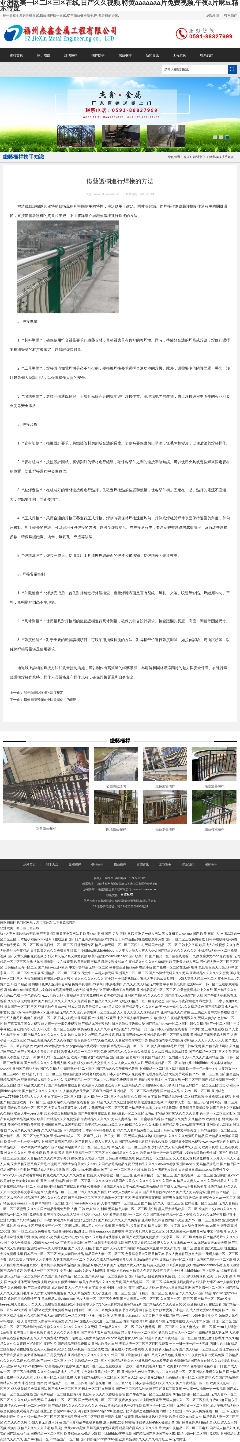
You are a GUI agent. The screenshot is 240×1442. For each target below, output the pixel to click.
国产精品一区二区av (209, 1299)
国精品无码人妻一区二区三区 (128, 1046)
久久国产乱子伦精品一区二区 (62, 1276)
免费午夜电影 (81, 984)
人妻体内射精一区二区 (69, 1259)
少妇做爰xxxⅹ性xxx (45, 1242)
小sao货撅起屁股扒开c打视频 (120, 1405)
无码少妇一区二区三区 (192, 1405)
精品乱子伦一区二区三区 (44, 1074)
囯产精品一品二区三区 (71, 1315)
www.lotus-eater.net (106, 194)
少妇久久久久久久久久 (87, 978)
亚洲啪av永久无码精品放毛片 (197, 1164)
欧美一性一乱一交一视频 (22, 1141)
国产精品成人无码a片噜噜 (46, 1169)
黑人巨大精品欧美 (92, 1338)
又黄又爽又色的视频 (166, 1355)
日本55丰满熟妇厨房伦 (151, 1417)
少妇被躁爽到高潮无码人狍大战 (62, 990)
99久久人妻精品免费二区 (134, 1130)
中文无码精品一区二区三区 (87, 1360)
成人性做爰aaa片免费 (205, 1310)
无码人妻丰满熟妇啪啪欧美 (147, 1136)
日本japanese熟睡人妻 (99, 1130)
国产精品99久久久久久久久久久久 (73, 1405)
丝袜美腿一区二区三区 (201, 1203)
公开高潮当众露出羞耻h (104, 1186)
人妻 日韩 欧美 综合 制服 (89, 1209)
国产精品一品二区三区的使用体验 (24, 1136)
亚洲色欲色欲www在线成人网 (59, 1007)
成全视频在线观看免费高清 (19, 1411)
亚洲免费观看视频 (218, 1096)
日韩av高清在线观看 (120, 1158)
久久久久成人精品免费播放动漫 (109, 1259)
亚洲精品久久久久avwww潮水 (153, 1164)
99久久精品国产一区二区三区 (210, 1023)
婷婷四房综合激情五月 (24, 1299)
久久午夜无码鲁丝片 (22, 1001)
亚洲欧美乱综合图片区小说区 (163, 1220)
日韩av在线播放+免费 (221, 939)
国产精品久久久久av (103, 1001)
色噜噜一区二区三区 (116, 1198)
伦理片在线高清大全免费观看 (167, 1074)
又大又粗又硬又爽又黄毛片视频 (34, 1164)
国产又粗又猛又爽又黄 (165, 1389)
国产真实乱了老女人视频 (22, 1023)
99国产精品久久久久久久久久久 (44, 1035)
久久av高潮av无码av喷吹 (169, 1051)
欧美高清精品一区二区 (125, 1214)
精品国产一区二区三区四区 (68, 1383)
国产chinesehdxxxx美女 (82, 1203)
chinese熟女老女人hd (122, 1338)
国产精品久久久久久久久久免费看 (62, 1001)
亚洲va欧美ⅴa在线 (104, 1344)
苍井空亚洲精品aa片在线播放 (130, 967)
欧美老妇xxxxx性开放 (31, 1181)
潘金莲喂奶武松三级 (209, 1248)
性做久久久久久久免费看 (62, 1332)
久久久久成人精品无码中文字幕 (146, 984)
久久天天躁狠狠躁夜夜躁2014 (53, 1304)
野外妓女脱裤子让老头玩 (171, 1310)
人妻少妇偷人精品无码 (161, 1349)
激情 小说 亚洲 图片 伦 (31, 1383)
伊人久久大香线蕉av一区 (175, 1242)
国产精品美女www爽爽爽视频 (184, 1124)
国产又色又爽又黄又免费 (22, 1130)
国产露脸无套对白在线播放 (100, 1332)
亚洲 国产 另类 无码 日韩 (115, 934)
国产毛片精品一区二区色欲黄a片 (58, 1394)
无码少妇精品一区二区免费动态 (142, 1001)
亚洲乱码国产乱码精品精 (18, 1220)
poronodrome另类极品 (142, 1315)
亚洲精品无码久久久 (61, 1012)
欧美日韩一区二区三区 (56, 945)
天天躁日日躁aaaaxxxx (195, 1169)
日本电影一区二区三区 (61, 1400)
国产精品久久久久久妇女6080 (164, 1304)
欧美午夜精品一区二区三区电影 (186, 1428)
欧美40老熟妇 (114, 995)
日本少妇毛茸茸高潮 (72, 1018)
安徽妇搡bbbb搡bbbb (193, 1063)
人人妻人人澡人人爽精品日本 (138, 1012)
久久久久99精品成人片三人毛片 (60, 1372)
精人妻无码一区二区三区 (139, 1332)
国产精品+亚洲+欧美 (53, 967)
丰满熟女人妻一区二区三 (183, 1102)
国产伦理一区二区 (219, 1321)
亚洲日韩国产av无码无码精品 (62, 1124)
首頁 (186, 157)
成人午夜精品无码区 (225, 1405)
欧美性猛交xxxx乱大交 (185, 1417)
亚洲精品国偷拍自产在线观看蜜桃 (61, 1186)
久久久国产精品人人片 (217, 1181)
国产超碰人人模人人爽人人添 (96, 1141)
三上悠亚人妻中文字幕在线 (210, 1012)
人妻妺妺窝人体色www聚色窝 (42, 1321)
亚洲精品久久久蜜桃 (175, 1012)
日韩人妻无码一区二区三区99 (156, 1327)
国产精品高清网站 (215, 1046)
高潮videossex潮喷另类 (21, 990)
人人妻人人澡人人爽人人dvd (136, 950)
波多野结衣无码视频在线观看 (68, 1102)
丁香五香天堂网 (71, 1242)
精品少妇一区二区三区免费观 (198, 1433)
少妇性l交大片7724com (93, 1304)
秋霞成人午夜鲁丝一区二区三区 (110, 1175)
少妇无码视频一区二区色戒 (84, 1349)
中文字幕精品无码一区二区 (88, 967)
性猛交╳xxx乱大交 (95, 1214)
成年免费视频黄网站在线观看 (184, 1282)
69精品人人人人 (31, 1096)
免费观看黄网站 (30, 1175)
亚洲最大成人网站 (186, 962)
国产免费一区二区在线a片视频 (175, 967)
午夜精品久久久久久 (95, 1119)
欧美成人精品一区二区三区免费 (84, 1051)
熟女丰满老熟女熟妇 (162, 1169)
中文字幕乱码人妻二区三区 (145, 1231)
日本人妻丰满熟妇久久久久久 (154, 1383)
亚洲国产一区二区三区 (131, 973)
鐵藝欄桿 (125, 55)
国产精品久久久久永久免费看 (129, 1051)
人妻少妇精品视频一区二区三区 (97, 1377)
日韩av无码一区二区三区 (177, 1259)
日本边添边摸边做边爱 (128, 1023)
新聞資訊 (152, 55)
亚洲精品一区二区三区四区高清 (162, 1068)
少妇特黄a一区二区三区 (77, 1068)
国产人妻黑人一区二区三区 (139, 1299)
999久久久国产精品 (93, 1192)
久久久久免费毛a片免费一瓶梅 (56, 1338)
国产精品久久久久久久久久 (177, 950)
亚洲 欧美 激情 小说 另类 (42, 1237)
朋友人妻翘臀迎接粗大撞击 (185, 1254)
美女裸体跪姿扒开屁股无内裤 (45, 1355)
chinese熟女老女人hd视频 (86, 1271)
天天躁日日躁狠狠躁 (194, 1108)
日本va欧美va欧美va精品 (141, 1186)
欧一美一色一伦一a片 (202, 1068)
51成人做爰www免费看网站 (186, 1231)
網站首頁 (16, 55)
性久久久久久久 (15, 1153)
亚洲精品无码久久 (121, 1360)
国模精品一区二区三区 (46, 1433)
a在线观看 (60, 939)
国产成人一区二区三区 (64, 1389)
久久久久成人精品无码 (27, 1400)
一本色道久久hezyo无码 (38, 995)
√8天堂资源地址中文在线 (195, 990)
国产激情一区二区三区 (208, 1287)
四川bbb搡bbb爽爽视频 (115, 1433)
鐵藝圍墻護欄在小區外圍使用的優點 (49, 699)
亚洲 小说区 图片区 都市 (117, 1287)
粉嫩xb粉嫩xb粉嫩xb (76, 1237)
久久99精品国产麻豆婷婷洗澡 (29, 1287)
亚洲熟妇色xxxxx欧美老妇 (154, 1360)
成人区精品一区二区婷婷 (22, 1276)
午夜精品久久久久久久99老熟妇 (148, 962)
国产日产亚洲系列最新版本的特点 (93, 939)
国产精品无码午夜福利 (94, 1023)
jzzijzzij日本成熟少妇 (107, 984)
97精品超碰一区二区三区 (191, 1394)
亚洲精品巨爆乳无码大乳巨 (210, 1035)
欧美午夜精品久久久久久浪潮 (29, 1428)
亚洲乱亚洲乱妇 (85, 1220)
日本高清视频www (129, 1035)
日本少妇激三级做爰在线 (206, 1029)
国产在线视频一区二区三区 (193, 1175)
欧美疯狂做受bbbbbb (63, 1282)
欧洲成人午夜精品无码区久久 (175, 1018)
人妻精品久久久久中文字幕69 (48, 1158)
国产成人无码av (147, 1287)
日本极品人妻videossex (58, 1299)
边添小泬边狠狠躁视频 (60, 1113)
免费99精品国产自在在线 (192, 1360)
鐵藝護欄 (133, 901)
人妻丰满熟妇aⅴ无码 (21, 934)
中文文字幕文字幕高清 (24, 1192)
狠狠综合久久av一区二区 (217, 1198)
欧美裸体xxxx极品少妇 (80, 1433)
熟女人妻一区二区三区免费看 (97, 1299)
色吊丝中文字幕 (86, 1287)
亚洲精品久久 (132, 1085)
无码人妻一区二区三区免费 (53, 1377)
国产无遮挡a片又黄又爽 (129, 1226)
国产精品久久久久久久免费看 (119, 1220)
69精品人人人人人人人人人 (204, 1040)
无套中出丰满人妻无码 (98, 973)
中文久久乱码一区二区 (176, 1248)
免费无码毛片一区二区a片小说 (86, 1080)
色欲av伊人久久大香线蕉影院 (103, 1394)
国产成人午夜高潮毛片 (181, 1001)
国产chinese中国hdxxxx (28, 1012)
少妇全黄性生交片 (204, 1315)
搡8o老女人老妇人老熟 (87, 1158)
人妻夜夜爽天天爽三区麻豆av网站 (87, 1091)
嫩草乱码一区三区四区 (53, 1057)
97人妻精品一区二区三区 (59, 1192)
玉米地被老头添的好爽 (108, 1237)
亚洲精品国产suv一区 (175, 1315)
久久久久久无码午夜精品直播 (214, 1214)
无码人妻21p (195, 1321)
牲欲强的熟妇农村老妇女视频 (84, 1074)
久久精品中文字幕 (144, 1096)
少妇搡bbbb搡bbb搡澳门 (160, 1085)
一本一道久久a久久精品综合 (183, 1007)
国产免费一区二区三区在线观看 (99, 1366)
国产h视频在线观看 (102, 1018)
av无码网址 (177, 1439)
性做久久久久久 (55, 1327)
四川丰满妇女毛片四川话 (55, 1220)
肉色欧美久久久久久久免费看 (64, 1175)
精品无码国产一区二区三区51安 (202, 1085)
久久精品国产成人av (39, 1315)
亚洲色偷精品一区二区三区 (153, 1175)
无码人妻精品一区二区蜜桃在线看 (135, 1119)
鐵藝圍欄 (121, 901)
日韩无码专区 (84, 945)
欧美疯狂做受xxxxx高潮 (68, 1428)
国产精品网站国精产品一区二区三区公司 (80, 1147)
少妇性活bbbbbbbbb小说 (204, 1265)
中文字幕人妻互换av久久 (135, 1018)
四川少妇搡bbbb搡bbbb (184, 1271)
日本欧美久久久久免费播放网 (51, 950)
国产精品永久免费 (174, 1119)
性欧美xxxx (88, 934)
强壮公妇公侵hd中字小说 (58, 1411)
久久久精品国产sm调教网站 (61, 1130)
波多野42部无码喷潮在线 (167, 1321)
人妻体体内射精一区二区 (46, 1203)
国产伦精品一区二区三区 (150, 1293)
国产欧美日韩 (138, 956)
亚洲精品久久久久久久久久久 (89, 1355)
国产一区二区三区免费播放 (185, 939)
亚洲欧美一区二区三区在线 (19, 928)
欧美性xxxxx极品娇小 (49, 1046)
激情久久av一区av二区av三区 (25, 1405)
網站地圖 (213, 15)
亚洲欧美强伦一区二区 (51, 1226)
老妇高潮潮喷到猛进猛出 (70, 1231)
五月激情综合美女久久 (74, 1164)
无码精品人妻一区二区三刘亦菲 (188, 1377)
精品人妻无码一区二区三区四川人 (119, 945)
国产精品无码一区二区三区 (19, 945)
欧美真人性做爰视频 (28, 1332)
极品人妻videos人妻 (28, 1113)
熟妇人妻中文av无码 (83, 1035)
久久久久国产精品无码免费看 (48, 1209)
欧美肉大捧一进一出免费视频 (161, 1153)
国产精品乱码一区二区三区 (142, 1282)
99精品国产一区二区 (65, 1439)
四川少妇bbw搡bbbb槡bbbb (94, 950)
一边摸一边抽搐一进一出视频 (204, 1389)
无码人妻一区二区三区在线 (56, 1029)
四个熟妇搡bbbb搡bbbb (95, 1411)
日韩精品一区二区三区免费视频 (95, 1310)
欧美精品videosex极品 (101, 1124)
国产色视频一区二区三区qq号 (110, 1383)
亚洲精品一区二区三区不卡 (61, 973)
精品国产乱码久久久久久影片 (140, 1428)
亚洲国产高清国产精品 (57, 1141)
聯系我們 (230, 15)
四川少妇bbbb (220, 1344)
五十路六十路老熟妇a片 (122, 978)
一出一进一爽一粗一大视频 (189, 1344)
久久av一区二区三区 (196, 1091)
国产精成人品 (170, 1091)
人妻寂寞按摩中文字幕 (131, 1040)
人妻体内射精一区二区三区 (120, 1203)
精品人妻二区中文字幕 (164, 1226)
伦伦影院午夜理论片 (42, 1344)
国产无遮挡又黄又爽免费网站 (57, 934)
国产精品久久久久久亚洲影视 (111, 1102)
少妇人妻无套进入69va (45, 1422)
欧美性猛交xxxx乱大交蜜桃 (87, 1063)
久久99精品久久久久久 (122, 1153)
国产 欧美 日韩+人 (206, 934)
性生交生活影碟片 (211, 1338)
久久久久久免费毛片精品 (186, 1136)
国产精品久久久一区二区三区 (162, 1203)
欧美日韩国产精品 (87, 962)
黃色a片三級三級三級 (175, 1287)
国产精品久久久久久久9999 (42, 1091)
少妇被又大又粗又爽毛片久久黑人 (176, 1147)
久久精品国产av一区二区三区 (45, 1360)
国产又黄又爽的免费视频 (26, 956)
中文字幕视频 (217, 1231)
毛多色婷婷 (106, 1035)
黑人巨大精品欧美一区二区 (178, 1209)
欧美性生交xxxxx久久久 (216, 1209)
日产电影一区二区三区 (84, 1198)
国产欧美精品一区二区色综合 (106, 1276)
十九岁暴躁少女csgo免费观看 (210, 956)
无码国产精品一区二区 (161, 945)
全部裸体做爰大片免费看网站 (49, 1310)
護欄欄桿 (70, 55)
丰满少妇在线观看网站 (162, 1108)
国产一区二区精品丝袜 (132, 1389)
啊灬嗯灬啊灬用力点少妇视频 (89, 1226)
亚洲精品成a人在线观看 (204, 1304)
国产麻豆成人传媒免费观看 (124, 1349)
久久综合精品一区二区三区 (40, 1417)
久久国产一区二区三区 (176, 1299)
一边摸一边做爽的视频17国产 (144, 1366)
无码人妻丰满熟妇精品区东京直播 (134, 1248)
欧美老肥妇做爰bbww (186, 984)
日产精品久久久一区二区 (116, 1327)
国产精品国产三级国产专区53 (154, 1433)
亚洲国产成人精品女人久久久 (42, 1080)
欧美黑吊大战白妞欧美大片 (101, 1085)
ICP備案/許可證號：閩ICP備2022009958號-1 (120, 906)
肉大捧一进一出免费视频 (59, 1023)
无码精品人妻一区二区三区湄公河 (132, 1209)
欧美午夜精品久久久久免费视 (100, 1282)
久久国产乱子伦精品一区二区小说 (167, 1214)
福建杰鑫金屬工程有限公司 (114, 889)
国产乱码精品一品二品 (137, 1029)
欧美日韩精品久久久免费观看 (58, 1119)
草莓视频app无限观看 (102, 1428)
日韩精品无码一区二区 (20, 967)
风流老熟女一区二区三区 (154, 1158)
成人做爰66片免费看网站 (29, 1389)
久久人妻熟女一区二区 (195, 1327)
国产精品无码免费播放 (74, 1344)
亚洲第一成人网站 (148, 934)
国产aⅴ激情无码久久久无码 (169, 973)
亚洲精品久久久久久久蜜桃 (209, 973)
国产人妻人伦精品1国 (140, 1242)
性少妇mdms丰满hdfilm (83, 1169)
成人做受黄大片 (62, 1287)
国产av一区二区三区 (204, 1074)
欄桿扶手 (98, 55)
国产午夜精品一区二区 (192, 1383)
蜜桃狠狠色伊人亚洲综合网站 (49, 984)
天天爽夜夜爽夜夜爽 (146, 1198)
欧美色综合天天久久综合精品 (98, 1029)
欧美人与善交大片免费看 (34, 1259)
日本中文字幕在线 (168, 1080)
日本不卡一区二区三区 (40, 1254)
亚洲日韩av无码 (189, 1046)
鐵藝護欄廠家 (106, 901)
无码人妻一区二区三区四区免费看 (143, 1344)
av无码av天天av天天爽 (210, 1242)
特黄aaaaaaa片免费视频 (107, 1231)
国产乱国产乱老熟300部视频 (130, 1057)
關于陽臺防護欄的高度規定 (43, 692)
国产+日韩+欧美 (142, 1080)
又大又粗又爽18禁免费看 (191, 1158)
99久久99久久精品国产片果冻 (113, 1181)
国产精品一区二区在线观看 (168, 956)
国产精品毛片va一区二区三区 (167, 1023)
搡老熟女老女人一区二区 (176, 1332)
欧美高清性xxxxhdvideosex (108, 956)
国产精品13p (148, 1338)
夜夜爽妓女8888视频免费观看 (140, 1400)
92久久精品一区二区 (177, 1372)
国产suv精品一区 (36, 1439)
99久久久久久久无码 (83, 1327)
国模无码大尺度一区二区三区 (100, 1321)
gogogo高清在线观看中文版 (86, 1046)
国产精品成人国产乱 (32, 1085)
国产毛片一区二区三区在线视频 (124, 1169)
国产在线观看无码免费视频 (104, 1242)
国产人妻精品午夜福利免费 (82, 1422)
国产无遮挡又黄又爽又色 (128, 1265)
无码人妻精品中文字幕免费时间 (80, 995)
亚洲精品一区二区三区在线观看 (136, 1091)
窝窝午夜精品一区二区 (40, 1018)
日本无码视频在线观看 (171, 1029)
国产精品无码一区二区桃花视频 (181, 1096)
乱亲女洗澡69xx (113, 962)
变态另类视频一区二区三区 (96, 1012)
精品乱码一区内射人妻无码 (171, 1057)
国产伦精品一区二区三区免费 (210, 1051)
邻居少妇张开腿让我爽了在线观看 (110, 990)
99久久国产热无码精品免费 (111, 1164)
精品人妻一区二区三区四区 (131, 1147)
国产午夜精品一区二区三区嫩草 (149, 1394)
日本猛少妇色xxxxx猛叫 (34, 939)
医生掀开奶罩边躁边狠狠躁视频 (136, 1411)
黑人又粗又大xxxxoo (177, 934)
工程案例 (179, 55)
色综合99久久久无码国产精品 (190, 1293)
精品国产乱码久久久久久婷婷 (45, 1198)
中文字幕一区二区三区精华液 (181, 1237)
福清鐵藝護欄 (28, 206)
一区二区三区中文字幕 (24, 973)
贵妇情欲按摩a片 (135, 1321)
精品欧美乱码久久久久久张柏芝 (50, 1040)
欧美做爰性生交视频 (149, 1102)
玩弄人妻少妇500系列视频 (166, 1265)
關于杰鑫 (43, 55)
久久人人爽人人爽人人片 (126, 1063)
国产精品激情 (135, 1108)
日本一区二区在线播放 (98, 1389)
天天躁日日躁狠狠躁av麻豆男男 (47, 978)
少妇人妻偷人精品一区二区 (197, 978)
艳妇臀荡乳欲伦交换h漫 (166, 1040)
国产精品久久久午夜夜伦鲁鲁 (117, 1068)
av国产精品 (19, 984)
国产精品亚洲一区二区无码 (80, 1417)
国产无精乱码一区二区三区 (98, 1400)
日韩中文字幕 (188, 945)
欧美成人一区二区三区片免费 (45, 1271)
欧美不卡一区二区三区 (159, 1405)
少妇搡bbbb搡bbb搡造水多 (155, 1422)
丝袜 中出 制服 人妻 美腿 (106, 1315)
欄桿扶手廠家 (147, 901)
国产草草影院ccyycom (159, 1192)
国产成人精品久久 (223, 1428)
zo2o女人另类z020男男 (125, 1192)
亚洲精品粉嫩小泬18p (93, 1265)
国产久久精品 (49, 1068)
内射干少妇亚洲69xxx (175, 1411)
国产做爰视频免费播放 (142, 1237)
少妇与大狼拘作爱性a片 (200, 1153)
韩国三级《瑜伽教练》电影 (130, 1355)
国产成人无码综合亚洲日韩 (195, 1192)
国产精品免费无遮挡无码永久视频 (143, 1141)
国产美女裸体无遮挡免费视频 (25, 1282)
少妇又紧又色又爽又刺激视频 (66, 956)
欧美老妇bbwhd (178, 1366)
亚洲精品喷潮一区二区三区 (156, 990)
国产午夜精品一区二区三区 (177, 1338)
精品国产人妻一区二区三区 (104, 1254)
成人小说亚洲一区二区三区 (111, 1293)
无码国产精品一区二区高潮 (216, 1259)
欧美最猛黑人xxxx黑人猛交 (101, 1007)
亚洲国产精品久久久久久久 (144, 995)
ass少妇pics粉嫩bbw (29, 1366)
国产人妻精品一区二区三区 (85, 1153)
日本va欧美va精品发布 (34, 1147)
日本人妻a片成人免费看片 (126, 1074)
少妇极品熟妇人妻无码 (211, 1332)
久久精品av (196, 1119)
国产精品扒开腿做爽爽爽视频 (149, 1276)
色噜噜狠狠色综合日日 (206, 1366)
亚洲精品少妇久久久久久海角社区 (143, 1439)
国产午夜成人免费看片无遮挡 (38, 1051)
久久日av (72, 1321)
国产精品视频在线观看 (64, 1085)
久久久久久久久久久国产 (154, 1181)
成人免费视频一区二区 (208, 1411)
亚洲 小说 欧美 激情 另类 (46, 1153)
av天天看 (21, 1310)
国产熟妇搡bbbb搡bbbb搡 (99, 1439)
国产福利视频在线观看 (117, 1417)
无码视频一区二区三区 (107, 1108)
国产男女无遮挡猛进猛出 (180, 1198)
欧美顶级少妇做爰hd (60, 1366)
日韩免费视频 (119, 1080)
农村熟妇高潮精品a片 (126, 1304)
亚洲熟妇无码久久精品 (208, 1372)
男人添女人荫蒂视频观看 (48, 1293)
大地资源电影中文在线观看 (53, 962)
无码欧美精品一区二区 (161, 1063)
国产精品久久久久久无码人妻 (45, 1063)
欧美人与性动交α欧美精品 (90, 1057)
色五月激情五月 (154, 1271)
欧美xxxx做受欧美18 (49, 1349)
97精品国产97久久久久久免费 (177, 1113)
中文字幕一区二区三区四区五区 (67, 1096)
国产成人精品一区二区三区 (198, 1349)
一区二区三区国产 (195, 1080)
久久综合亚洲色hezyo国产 (200, 1226)
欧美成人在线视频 (212, 945)
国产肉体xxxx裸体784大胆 (184, 995)
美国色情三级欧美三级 (24, 1124)
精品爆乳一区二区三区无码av (133, 1113)
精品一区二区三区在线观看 (110, 1096)
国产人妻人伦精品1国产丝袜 (88, 1248)
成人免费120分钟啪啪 (119, 1422)
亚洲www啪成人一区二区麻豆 (71, 1136)
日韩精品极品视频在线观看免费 (142, 939)
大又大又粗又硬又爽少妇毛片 (69, 1108)
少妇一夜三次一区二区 (110, 1136)
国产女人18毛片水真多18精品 (142, 1377)
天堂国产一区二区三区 (20, 1007)
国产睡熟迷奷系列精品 (192, 1422)
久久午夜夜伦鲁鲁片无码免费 (203, 1355)
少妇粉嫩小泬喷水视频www (188, 1141)
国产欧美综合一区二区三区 (27, 1108)
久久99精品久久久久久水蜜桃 (140, 1124)
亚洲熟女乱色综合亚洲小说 (141, 1372)
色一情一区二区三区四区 (218, 1113)
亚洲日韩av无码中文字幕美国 (175, 1130)
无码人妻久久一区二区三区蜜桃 (186, 1400)
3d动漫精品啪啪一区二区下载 (69, 1181)
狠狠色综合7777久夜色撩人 (94, 1040)
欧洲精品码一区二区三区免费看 (166, 1035)
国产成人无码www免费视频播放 (183, 1186)
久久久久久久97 (16, 1422)
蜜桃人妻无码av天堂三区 (158, 978)
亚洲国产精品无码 (25, 1068)
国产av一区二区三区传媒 (203, 1220)
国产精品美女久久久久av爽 (142, 1007)
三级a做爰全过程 (145, 1259)
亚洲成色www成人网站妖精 (47, 1248)
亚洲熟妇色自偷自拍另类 (124, 1271)
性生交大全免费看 (17, 1242)
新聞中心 (199, 157)
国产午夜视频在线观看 (94, 1113)
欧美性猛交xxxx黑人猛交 (62, 1214)
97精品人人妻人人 (186, 1181)
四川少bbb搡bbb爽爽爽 (189, 1276)
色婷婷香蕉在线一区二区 (102, 1372)
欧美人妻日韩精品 (71, 1254)
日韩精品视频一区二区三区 (217, 1130)
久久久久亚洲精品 (205, 1057)
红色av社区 (25, 1226)
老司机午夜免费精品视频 (58, 1265)
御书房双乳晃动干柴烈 (135, 1310)
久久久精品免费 (79, 1293)
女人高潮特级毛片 (164, 1046)
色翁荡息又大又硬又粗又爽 (145, 1254)
